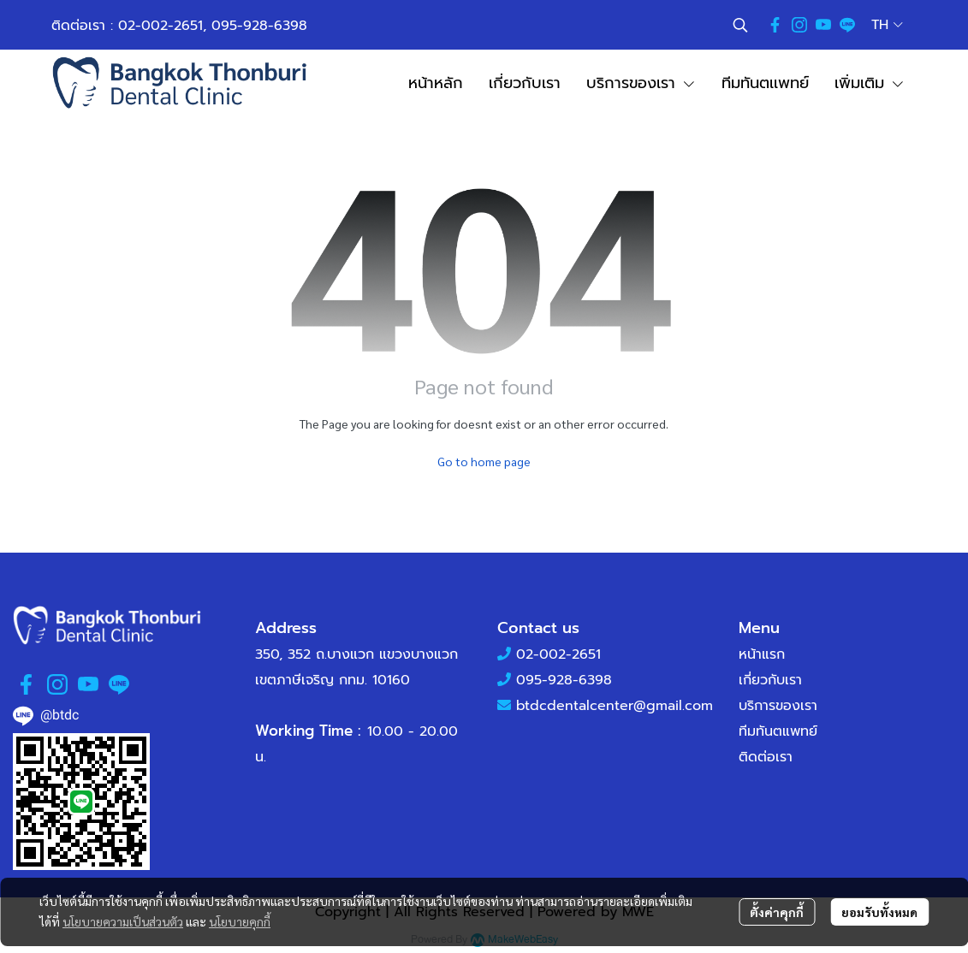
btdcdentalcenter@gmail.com (614, 706)
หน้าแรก (762, 654)
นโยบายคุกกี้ (239, 921)
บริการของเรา (778, 706)
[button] (740, 25)
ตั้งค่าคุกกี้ (777, 912)
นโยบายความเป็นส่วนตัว (122, 921)
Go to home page (484, 461)
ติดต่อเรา (766, 757)
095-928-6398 (259, 25)
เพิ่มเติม (869, 83)
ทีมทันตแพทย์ (778, 731)
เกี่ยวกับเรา (770, 680)
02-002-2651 (160, 25)
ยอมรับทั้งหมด (879, 912)
